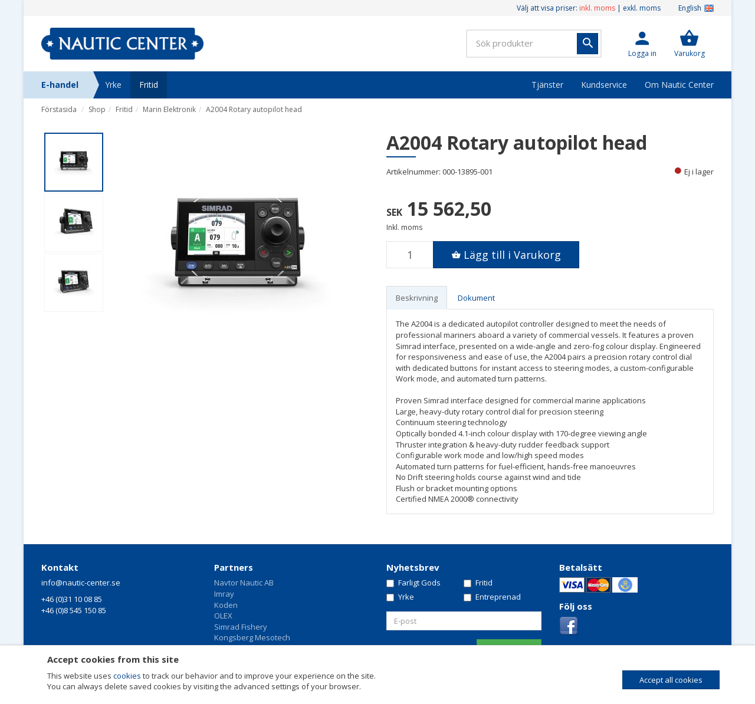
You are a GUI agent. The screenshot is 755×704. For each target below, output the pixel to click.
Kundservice (604, 84)
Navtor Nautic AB (244, 582)
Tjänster (547, 84)
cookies (127, 675)
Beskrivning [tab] (417, 297)
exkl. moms (642, 8)
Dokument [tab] (476, 297)
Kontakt (59, 567)
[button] (642, 43)
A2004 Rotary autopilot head (254, 109)
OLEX (223, 615)
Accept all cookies (671, 680)
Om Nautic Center (679, 84)
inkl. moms (597, 8)
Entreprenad (492, 596)
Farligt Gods (413, 582)
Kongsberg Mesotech (252, 637)
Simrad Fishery (240, 626)
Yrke (113, 84)
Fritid (148, 84)
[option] (237, 250)
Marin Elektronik (169, 109)
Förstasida (59, 109)
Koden (226, 605)
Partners (233, 567)
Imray (224, 593)
